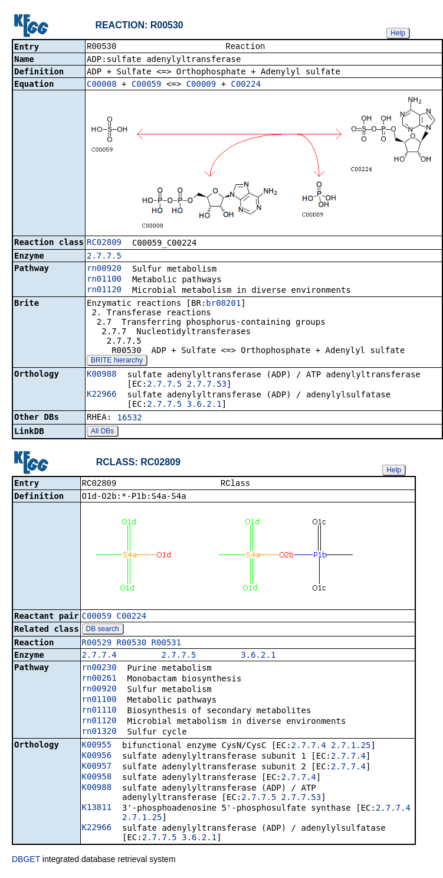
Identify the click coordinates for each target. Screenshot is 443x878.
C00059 (147, 85)
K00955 (97, 747)
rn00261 (99, 680)
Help (398, 33)
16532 (129, 418)
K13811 (97, 809)
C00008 (102, 85)
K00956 (97, 757)
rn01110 (99, 712)
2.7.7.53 (207, 385)
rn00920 (104, 269)
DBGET (26, 861)
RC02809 (104, 243)
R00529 (97, 644)
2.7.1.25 (350, 747)
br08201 (223, 304)
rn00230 (99, 669)
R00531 (167, 644)
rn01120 (104, 290)
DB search (102, 631)
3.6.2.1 (204, 405)
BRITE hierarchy (117, 361)
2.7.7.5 (104, 257)
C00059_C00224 (114, 618)
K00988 (102, 375)
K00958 (97, 779)
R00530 (132, 644)
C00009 (201, 85)
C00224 (246, 85)
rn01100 (104, 280)
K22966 (102, 395)
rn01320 (99, 733)
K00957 (97, 768)
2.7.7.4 (99, 657)
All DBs (102, 432)
